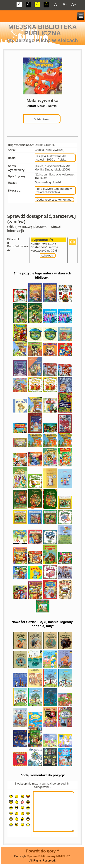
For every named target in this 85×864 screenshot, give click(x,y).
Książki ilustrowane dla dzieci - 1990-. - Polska (51, 157)
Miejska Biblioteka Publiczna (42, 30)
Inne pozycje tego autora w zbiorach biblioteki (54, 190)
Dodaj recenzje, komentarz (54, 199)
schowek (47, 255)
